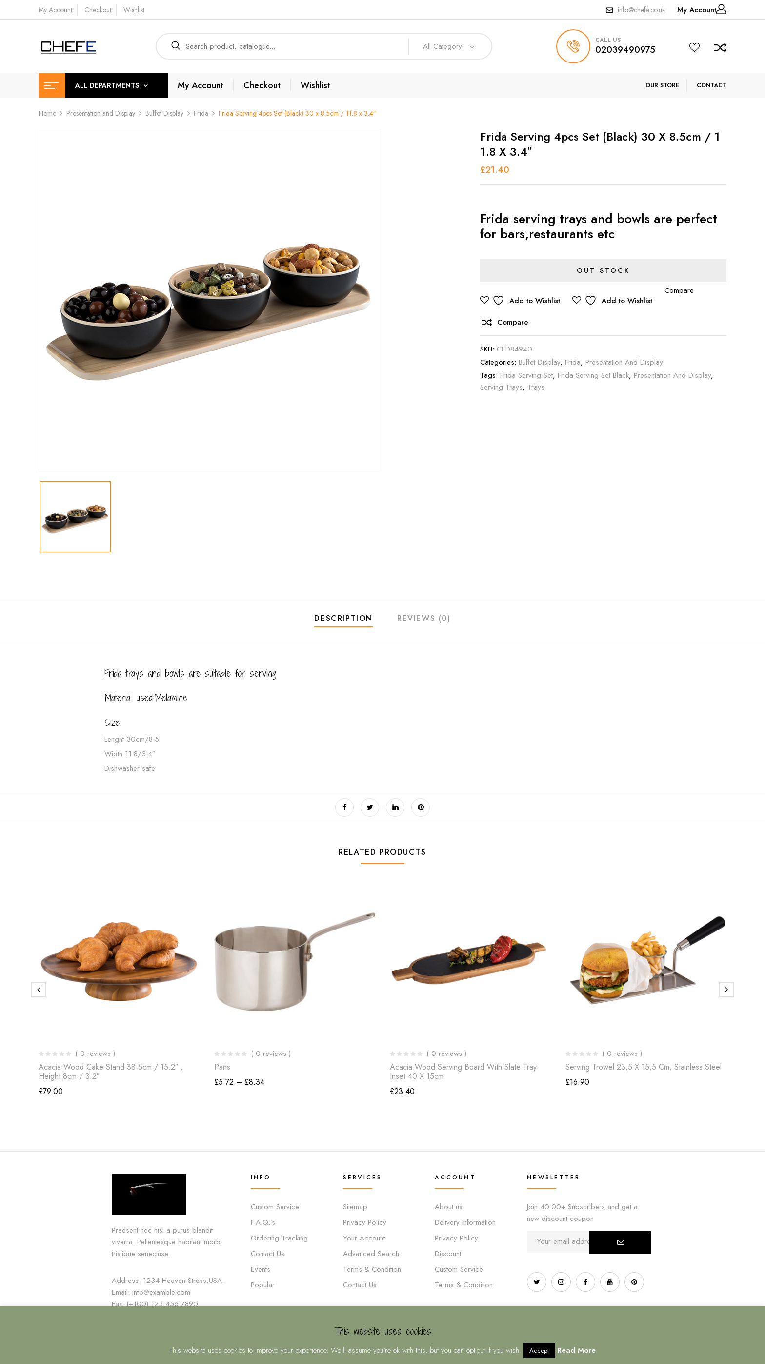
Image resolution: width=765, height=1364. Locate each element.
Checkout (97, 10)
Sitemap (355, 1206)
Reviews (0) (424, 618)
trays (535, 387)
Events (260, 1269)
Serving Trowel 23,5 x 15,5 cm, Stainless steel (643, 1067)
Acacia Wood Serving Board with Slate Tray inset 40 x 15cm (463, 1071)
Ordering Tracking (279, 1238)
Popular (263, 1285)
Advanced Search (371, 1253)
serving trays (501, 387)
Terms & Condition (372, 1269)
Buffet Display (164, 113)
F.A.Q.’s (263, 1222)
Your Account (364, 1238)
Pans (222, 1067)
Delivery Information (465, 1222)
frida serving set (526, 375)
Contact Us (267, 1253)
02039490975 (625, 49)
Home (47, 113)
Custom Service (275, 1206)
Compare (512, 322)
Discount (448, 1253)
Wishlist (133, 10)
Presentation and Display (100, 113)
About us (449, 1206)
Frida (201, 113)
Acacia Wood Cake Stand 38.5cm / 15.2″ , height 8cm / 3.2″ (111, 1071)
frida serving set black (593, 375)
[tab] (343, 619)
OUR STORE (662, 85)
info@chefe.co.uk (641, 10)
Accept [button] (539, 1350)
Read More (576, 1350)
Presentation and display (672, 375)
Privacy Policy (364, 1222)
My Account (55, 10)
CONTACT (711, 85)
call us (608, 40)
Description (343, 618)
